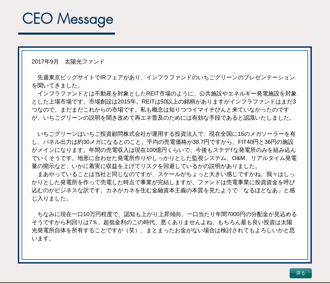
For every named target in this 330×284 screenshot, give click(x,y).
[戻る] (301, 273)
